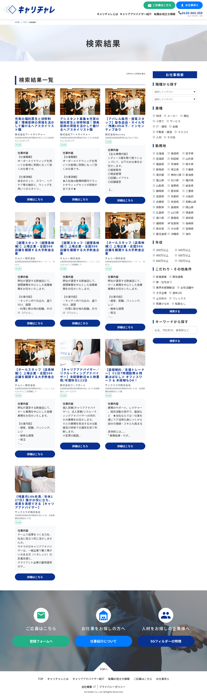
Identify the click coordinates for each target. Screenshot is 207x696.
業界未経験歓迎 (164, 287)
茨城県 (173, 163)
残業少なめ (161, 303)
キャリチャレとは (107, 14)
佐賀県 (173, 222)
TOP (24, 22)
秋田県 (173, 158)
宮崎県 (188, 228)
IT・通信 (160, 126)
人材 (157, 136)
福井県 (188, 179)
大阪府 (188, 195)
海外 (186, 233)
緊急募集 (176, 276)
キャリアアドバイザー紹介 (136, 14)
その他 (169, 136)
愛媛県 (173, 217)
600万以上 (161, 260)
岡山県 (188, 206)
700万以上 (183, 260)
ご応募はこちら (162, 5)
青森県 (173, 152)
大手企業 (160, 292)
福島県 (158, 163)
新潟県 (188, 174)
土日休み (160, 297)
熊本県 (158, 228)
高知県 (188, 217)
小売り (158, 120)
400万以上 (161, 254)
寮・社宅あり (162, 281)
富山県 (158, 179)
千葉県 (188, 169)
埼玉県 (173, 169)
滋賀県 (158, 195)
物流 (157, 115)
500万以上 (183, 254)
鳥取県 (158, 206)
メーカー (171, 115)
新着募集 (160, 276)
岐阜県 (188, 185)
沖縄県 (173, 233)
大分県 (173, 228)
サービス (173, 120)
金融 (173, 126)
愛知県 (173, 190)
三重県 (188, 190)
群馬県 (158, 169)
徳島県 (188, 212)
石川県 (173, 179)
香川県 (158, 217)
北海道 (158, 152)
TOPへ (104, 669)
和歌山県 (189, 201)
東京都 (158, 174)
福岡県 (158, 222)
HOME (17, 22)
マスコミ (181, 131)
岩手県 (188, 152)
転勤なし (179, 303)
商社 (184, 115)
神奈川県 (174, 174)
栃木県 (188, 163)
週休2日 (175, 292)
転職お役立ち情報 (164, 14)
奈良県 (173, 201)
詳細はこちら (35, 199)
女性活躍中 (185, 287)
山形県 (188, 158)
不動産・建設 (162, 131)
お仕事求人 (192, 5)
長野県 (173, 185)
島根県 (173, 206)
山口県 (173, 212)
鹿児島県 (160, 233)
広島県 (158, 212)
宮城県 (158, 158)
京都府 (173, 195)
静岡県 (158, 190)
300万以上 (183, 249)
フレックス (177, 297)
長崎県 (188, 222)
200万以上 (161, 249)
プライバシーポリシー (112, 687)
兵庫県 (158, 201)
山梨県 (158, 185)
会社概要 (86, 687)
